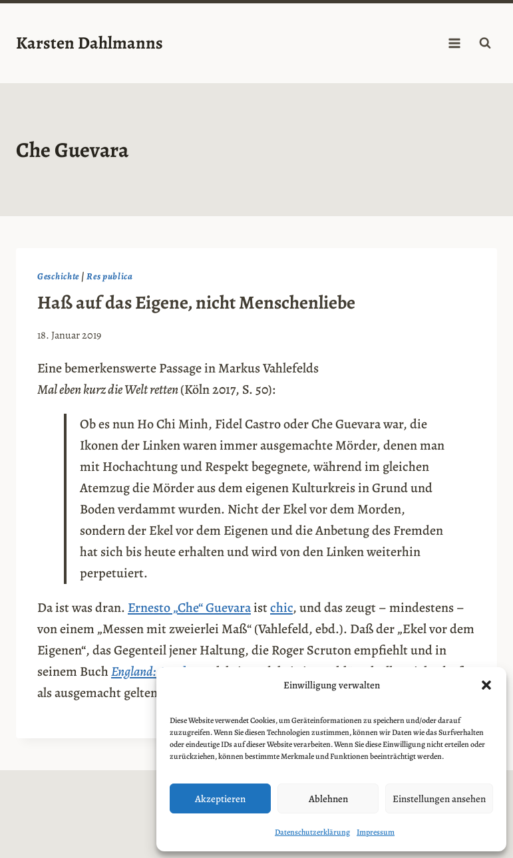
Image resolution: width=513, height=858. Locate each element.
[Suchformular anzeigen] (485, 43)
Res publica (109, 276)
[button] (486, 685)
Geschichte (58, 276)
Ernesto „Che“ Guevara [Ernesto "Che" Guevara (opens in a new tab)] (189, 608)
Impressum (376, 832)
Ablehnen (328, 798)
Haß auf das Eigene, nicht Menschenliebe (196, 302)
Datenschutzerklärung (312, 832)
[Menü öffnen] (454, 43)
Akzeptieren (220, 798)
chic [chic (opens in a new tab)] (281, 608)
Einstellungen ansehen (439, 798)
